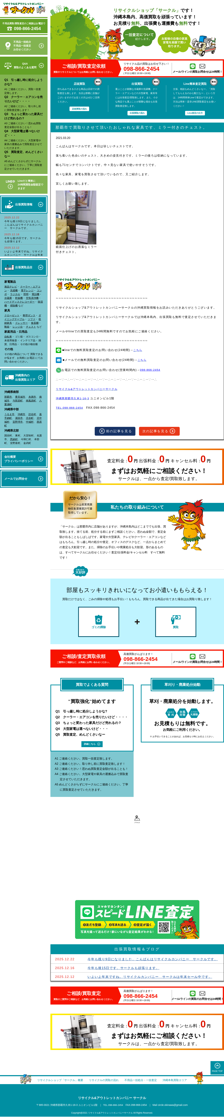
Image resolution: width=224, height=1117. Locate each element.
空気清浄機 (32, 298)
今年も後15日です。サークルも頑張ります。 (124, 968)
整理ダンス (29, 315)
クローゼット (11, 315)
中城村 (29, 421)
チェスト (31, 326)
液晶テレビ (10, 286)
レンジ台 (18, 326)
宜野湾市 (18, 421)
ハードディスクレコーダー (19, 301)
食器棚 (35, 323)
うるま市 (9, 414)
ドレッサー (21, 323)
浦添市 (19, 418)
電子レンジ (27, 290)
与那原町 (18, 400)
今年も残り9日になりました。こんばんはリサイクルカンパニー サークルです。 (23, 225)
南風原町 (31, 400)
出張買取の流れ (137, 113)
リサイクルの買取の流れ (103, 1080)
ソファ (31, 319)
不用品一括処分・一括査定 (142, 1080)
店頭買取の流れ (79, 108)
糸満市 (32, 396)
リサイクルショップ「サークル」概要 (57, 1080)
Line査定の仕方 (195, 113)
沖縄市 (21, 414)
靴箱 (6, 326)
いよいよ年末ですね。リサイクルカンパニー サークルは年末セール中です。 (23, 255)
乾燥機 (19, 298)
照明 (25, 294)
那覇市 (8, 396)
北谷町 (29, 418)
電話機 (35, 294)
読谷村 (32, 414)
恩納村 (14, 439)
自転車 (8, 336)
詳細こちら (92, 744)
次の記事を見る (159, 431)
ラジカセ (15, 294)
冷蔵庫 (8, 298)
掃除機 (14, 305)
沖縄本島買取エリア (178, 1080)
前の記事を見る (115, 431)
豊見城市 (20, 396)
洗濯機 (14, 290)
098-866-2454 (27, 28)
